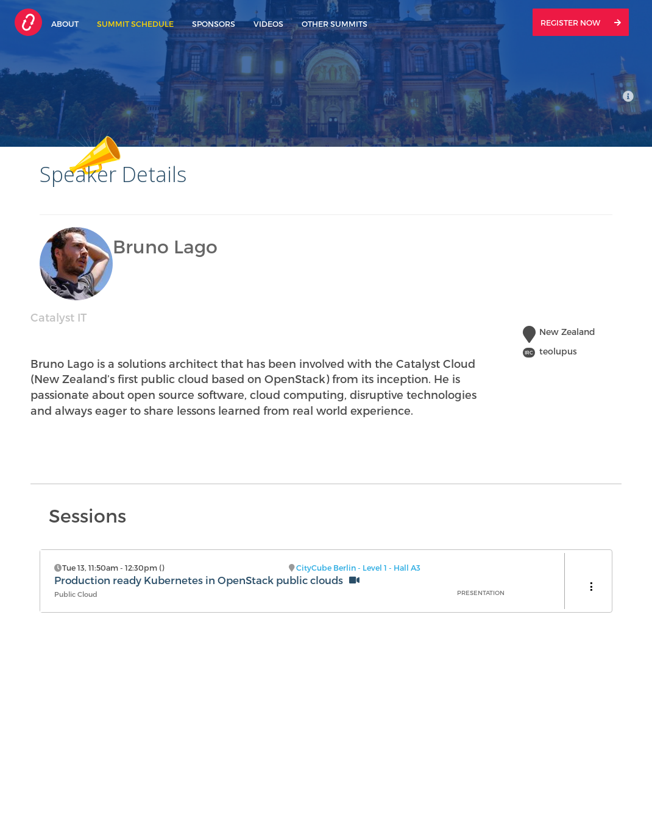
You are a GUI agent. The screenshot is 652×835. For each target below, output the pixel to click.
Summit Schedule (135, 23)
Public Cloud (75, 594)
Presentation (481, 592)
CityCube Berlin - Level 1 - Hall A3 (358, 567)
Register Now (580, 22)
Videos (268, 23)
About (65, 23)
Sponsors (213, 23)
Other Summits (334, 23)
